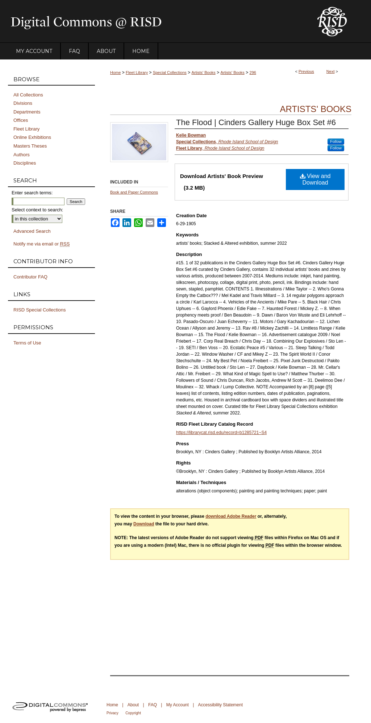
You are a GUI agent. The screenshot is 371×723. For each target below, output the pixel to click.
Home (115, 72)
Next (330, 71)
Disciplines (24, 163)
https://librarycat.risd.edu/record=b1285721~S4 (221, 432)
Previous (306, 71)
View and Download (315, 179)
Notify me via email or (41, 244)
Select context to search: (37, 209)
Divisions (22, 103)
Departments (26, 112)
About (133, 704)
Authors (21, 154)
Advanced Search (32, 231)
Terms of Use (27, 343)
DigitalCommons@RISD (156, 21)
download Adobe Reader (230, 516)
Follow (336, 141)
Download (143, 523)
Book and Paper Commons (134, 192)
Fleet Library (137, 72)
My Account (177, 704)
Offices (20, 120)
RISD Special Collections (39, 310)
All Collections (28, 95)
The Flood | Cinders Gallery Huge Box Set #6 (256, 122)
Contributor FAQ (30, 277)
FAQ (152, 704)
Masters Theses (30, 146)
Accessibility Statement (220, 704)
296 (253, 72)
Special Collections (170, 72)
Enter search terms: (32, 192)
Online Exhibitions (32, 137)
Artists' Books (204, 72)
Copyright (133, 713)
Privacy (112, 713)
